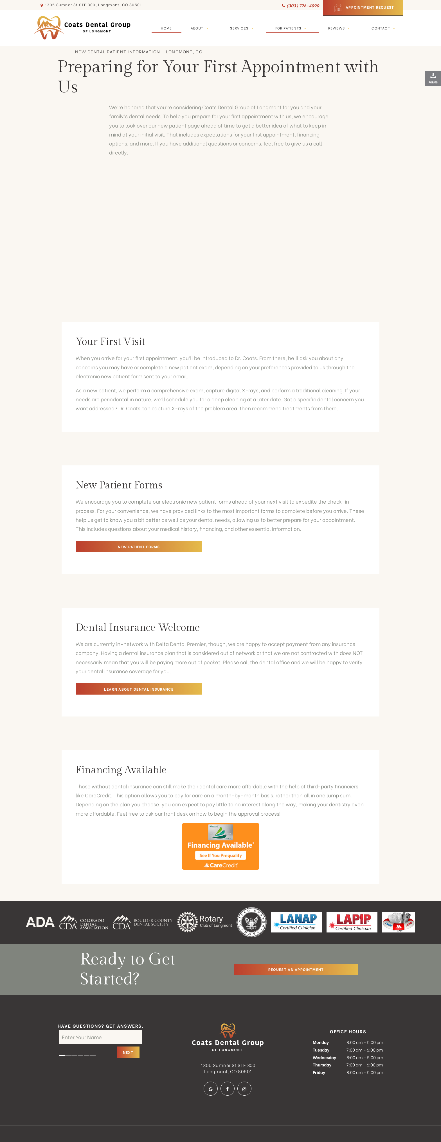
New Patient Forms (115, 546)
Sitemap (166, 1128)
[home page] (82, 28)
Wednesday (324, 1037)
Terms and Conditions (244, 1128)
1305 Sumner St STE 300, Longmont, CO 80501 (90, 5)
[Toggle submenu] (207, 27)
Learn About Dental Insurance (115, 688)
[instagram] (244, 1068)
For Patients (292, 27)
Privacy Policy (196, 1128)
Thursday (322, 1044)
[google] (211, 1068)
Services (243, 27)
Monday (321, 1021)
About (201, 27)
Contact (385, 27)
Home (166, 27)
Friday (319, 1051)
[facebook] (227, 1068)
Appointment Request (363, 8)
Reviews (340, 27)
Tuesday (321, 1029)
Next (128, 1031)
